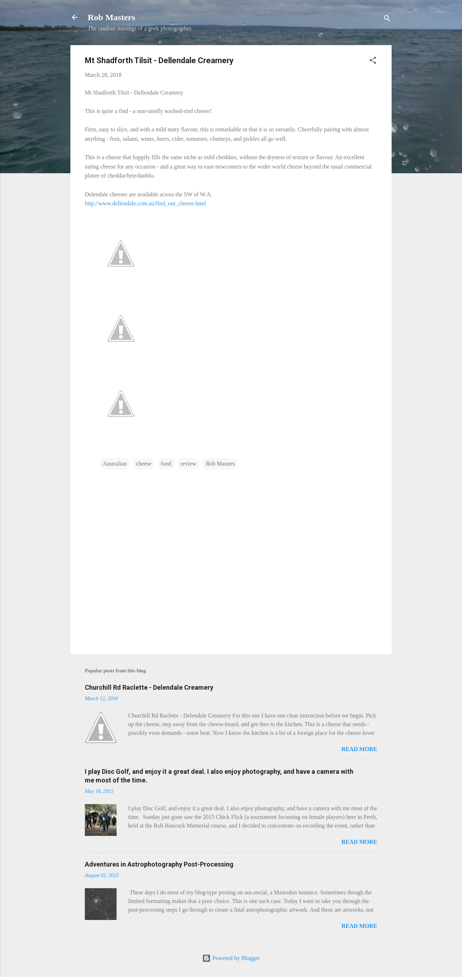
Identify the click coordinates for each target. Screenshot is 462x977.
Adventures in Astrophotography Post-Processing (159, 864)
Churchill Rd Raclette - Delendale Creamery (149, 687)
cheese (144, 464)
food (166, 464)
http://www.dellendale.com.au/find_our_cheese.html (145, 203)
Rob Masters (111, 17)
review (189, 464)
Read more (359, 749)
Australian (115, 464)
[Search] (387, 20)
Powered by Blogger (231, 958)
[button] (373, 61)
